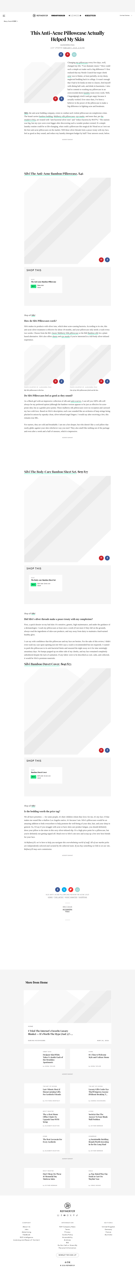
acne (69, 76)
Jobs (26, 1229)
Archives (67, 1240)
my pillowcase (82, 62)
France (108, 1232)
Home (50, 897)
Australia (108, 1235)
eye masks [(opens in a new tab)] (80, 116)
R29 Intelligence (26, 1237)
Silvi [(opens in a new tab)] (33, 315)
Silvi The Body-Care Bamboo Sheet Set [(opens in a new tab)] (50, 472)
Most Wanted (71, 897)
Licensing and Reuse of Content (26, 1240)
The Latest (59, 897)
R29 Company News (67, 1227)
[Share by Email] (74, 54)
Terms (67, 1229)
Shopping (83, 897)
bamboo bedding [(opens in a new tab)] (46, 116)
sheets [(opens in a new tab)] (54, 336)
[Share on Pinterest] (67, 54)
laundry (87, 93)
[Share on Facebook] (61, 54)
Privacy (67, 1232)
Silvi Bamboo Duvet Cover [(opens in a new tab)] (41, 664)
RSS (67, 1243)
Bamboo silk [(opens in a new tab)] (93, 333)
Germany (108, 1229)
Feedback (26, 1235)
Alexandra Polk (67, 45)
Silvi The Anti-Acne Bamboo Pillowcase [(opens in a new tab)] (50, 173)
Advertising (26, 1232)
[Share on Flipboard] (70, 889)
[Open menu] (4, 14)
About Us (26, 1227)
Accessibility (67, 1237)
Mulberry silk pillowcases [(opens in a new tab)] (64, 116)
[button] (122, 17)
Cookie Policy (67, 1235)
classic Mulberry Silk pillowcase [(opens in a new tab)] (65, 333)
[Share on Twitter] (64, 889)
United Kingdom (108, 1227)
